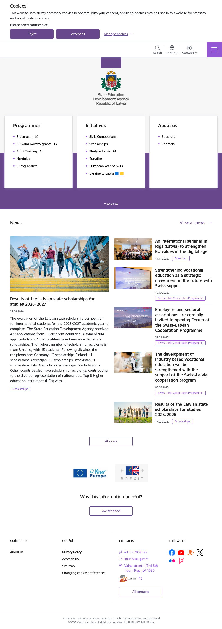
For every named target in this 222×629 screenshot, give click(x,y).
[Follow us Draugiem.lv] (190, 552)
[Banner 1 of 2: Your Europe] (90, 473)
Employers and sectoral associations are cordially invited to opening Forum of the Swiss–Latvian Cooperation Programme (182, 320)
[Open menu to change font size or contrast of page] (189, 50)
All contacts (140, 592)
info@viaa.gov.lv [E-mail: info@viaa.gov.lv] (136, 559)
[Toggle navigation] (214, 49)
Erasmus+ (181, 258)
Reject (32, 34)
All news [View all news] (111, 441)
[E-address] (127, 578)
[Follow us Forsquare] (181, 561)
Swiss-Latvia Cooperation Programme (180, 298)
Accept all (78, 34)
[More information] (140, 578)
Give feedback (111, 511)
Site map (68, 566)
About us (16, 552)
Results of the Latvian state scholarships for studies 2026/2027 (52, 301)
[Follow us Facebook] (172, 552)
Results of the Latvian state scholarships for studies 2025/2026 (181, 409)
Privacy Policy (72, 552)
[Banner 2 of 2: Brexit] (131, 473)
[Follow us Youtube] (181, 552)
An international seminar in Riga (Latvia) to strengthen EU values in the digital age (181, 246)
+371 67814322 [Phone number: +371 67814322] (135, 552)
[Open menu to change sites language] (172, 50)
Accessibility (70, 559)
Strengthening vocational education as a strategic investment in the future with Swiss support (183, 277)
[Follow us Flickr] (172, 560)
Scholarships (20, 389)
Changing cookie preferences (83, 573)
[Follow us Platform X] (200, 552)
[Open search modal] (157, 50)
